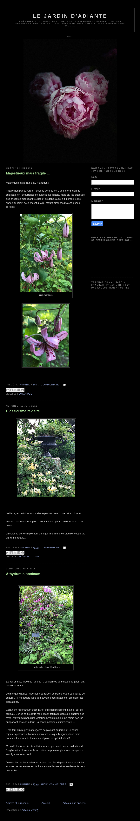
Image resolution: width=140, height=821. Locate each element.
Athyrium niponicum (23, 574)
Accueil (45, 803)
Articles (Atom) (30, 810)
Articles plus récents (17, 803)
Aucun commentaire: (54, 784)
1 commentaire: (51, 385)
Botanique (25, 394)
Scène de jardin (29, 557)
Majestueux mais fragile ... (28, 173)
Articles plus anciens (74, 803)
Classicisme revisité (23, 411)
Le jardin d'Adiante (70, 16)
